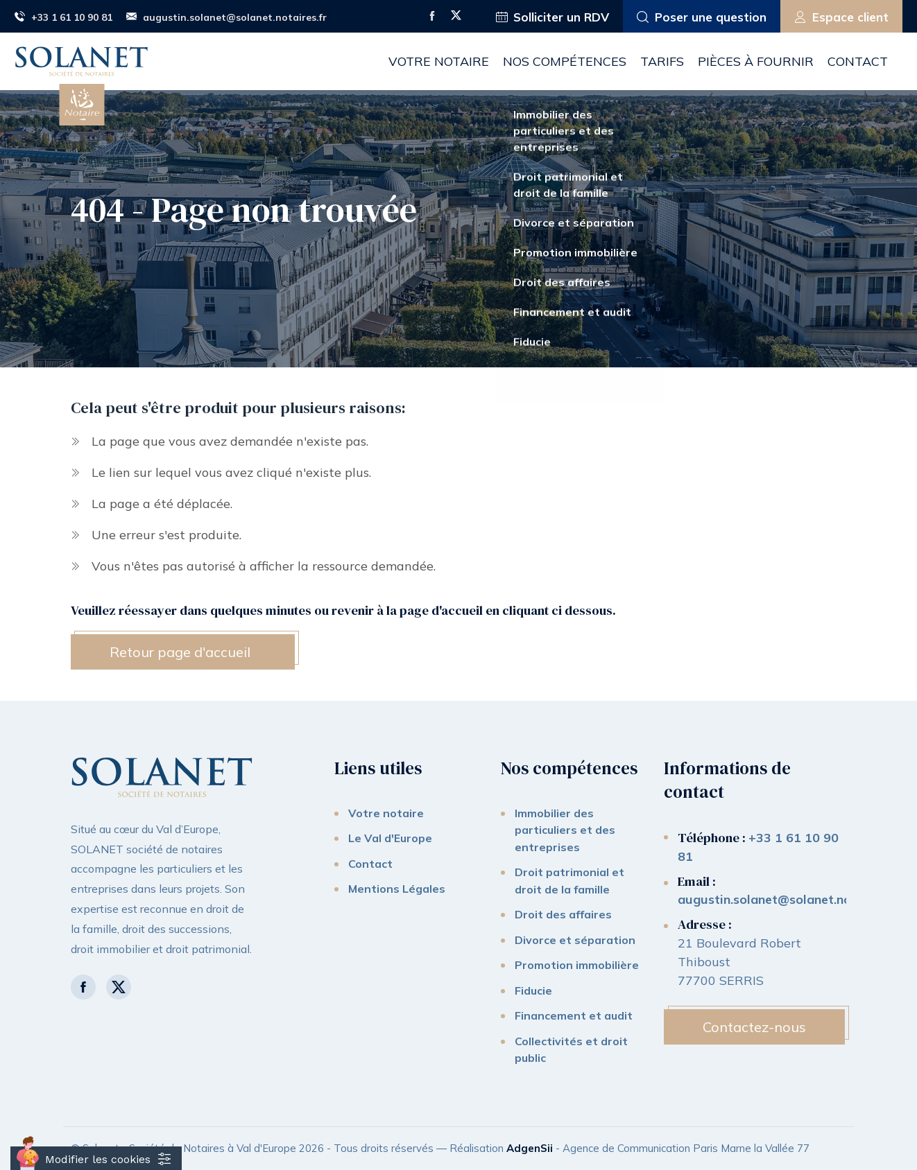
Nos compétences (564, 61)
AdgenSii (529, 1148)
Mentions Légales (396, 889)
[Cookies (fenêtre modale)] (96, 1158)
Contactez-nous (754, 1027)
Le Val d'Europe (390, 838)
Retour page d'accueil (180, 652)
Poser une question (701, 18)
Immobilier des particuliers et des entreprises (565, 830)
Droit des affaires (563, 914)
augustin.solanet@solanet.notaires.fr (226, 17)
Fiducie (533, 990)
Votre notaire (438, 61)
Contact (858, 61)
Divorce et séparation (575, 940)
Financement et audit (574, 1015)
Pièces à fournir (756, 61)
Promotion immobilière (577, 965)
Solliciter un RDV (553, 18)
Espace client (841, 18)
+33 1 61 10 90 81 (63, 17)
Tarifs (662, 61)
